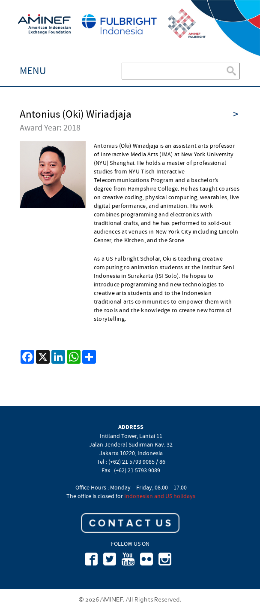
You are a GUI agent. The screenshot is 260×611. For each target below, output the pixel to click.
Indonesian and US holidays (159, 496)
